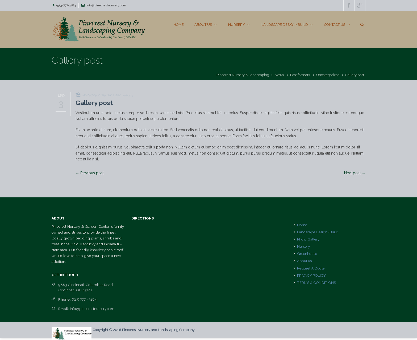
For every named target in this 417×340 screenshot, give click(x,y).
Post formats (300, 75)
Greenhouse (307, 253)
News (279, 75)
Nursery (303, 246)
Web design (122, 95)
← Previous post (90, 173)
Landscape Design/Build (317, 232)
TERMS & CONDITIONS (316, 282)
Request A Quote (310, 268)
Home (302, 225)
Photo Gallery (308, 239)
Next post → (354, 173)
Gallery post (94, 103)
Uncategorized (328, 75)
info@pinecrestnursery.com (106, 5)
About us (304, 261)
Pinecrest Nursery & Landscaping (242, 75)
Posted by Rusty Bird (97, 95)
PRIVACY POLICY (311, 275)
